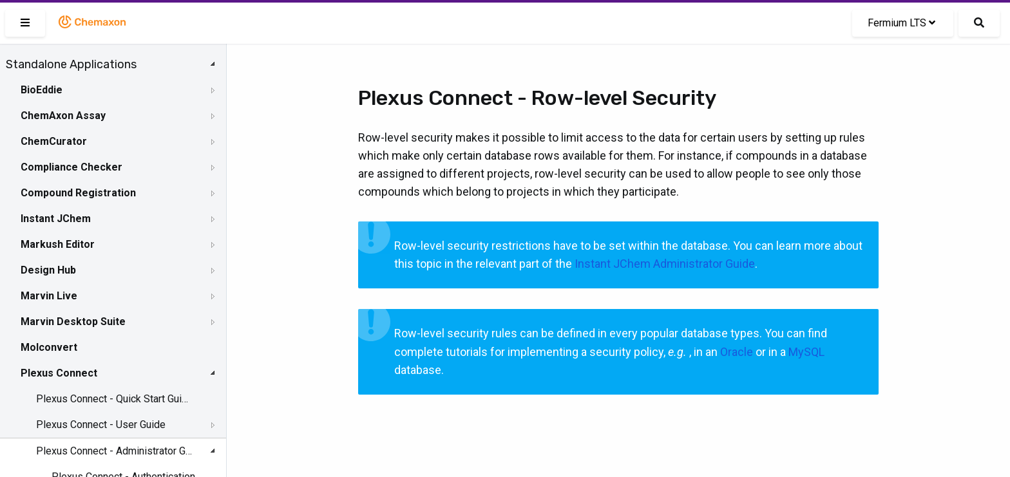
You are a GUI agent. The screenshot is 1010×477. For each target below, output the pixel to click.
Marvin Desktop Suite (73, 321)
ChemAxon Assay (63, 115)
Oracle (736, 352)
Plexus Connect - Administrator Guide (114, 451)
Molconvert (49, 347)
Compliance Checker (71, 167)
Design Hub (48, 270)
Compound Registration (78, 193)
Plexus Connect (59, 373)
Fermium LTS (901, 23)
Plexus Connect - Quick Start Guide (114, 399)
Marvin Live (49, 296)
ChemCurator (54, 141)
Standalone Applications (71, 64)
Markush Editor (58, 244)
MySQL (806, 352)
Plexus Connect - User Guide (101, 424)
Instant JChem (56, 218)
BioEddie (41, 90)
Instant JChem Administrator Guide (665, 263)
